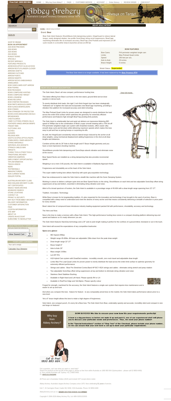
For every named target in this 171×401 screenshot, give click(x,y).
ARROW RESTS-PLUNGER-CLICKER (22, 68)
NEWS (10, 167)
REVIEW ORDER (130, 2)
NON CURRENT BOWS (16, 174)
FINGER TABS (13, 126)
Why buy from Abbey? (54, 2)
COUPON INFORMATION (17, 209)
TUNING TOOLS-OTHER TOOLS (20, 152)
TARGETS (11, 150)
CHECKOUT (145, 2)
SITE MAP (11, 212)
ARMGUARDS (13, 83)
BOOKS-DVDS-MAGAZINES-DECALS (21, 114)
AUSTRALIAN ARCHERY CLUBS (20, 181)
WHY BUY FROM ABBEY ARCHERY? (21, 200)
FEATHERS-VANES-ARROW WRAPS (21, 123)
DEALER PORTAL (14, 176)
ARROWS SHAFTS (15, 71)
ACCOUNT (101, 2)
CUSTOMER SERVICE (84, 2)
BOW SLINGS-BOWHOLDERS (19, 107)
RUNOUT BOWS (14, 56)
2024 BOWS (12, 54)
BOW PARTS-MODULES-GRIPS (19, 104)
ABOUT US (12, 214)
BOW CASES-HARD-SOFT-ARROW (21, 85)
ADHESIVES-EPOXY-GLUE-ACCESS (21, 66)
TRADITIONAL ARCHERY (17, 155)
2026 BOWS (12, 49)
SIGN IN (11, 35)
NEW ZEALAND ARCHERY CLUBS (20, 183)
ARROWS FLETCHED (16, 73)
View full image (126, 93)
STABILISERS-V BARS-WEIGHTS (20, 140)
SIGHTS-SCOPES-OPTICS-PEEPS (20, 138)
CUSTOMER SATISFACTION (18, 205)
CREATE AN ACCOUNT (16, 216)
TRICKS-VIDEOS (14, 164)
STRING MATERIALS (15, 143)
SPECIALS (12, 59)
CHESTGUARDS (14, 119)
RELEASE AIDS (13, 135)
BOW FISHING (13, 88)
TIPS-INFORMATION (15, 162)
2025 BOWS (12, 52)
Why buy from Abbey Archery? (52, 319)
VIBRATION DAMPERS (16, 157)
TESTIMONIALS (14, 169)
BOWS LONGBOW (15, 97)
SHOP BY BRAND (14, 42)
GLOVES (11, 131)
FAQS (10, 207)
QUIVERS (11, 133)
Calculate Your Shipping (18, 249)
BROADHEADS (13, 116)
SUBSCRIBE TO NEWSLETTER (19, 219)
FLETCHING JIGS (14, 128)
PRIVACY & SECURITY (16, 197)
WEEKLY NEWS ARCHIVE (17, 188)
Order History (114, 2)
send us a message (49, 374)
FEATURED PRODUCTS (17, 64)
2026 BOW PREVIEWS (16, 47)
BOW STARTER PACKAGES (18, 102)
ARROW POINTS (14, 76)
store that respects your (73, 392)
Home (42, 29)
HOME (38, 2)
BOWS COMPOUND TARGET (18, 95)
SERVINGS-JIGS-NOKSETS (18, 145)
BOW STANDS (13, 109)
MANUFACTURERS (15, 171)
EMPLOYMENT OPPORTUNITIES (20, 159)
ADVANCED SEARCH (16, 190)
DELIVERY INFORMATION (17, 202)
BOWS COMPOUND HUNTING (19, 92)
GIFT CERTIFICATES (15, 185)
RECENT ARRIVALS (15, 61)
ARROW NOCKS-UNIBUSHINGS (20, 80)
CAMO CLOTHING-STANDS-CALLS (21, 121)
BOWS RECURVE (14, 100)
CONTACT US (13, 195)
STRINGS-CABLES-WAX (17, 147)
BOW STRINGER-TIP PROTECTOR (21, 111)
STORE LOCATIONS (15, 193)
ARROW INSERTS (14, 78)
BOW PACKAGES (14, 90)
